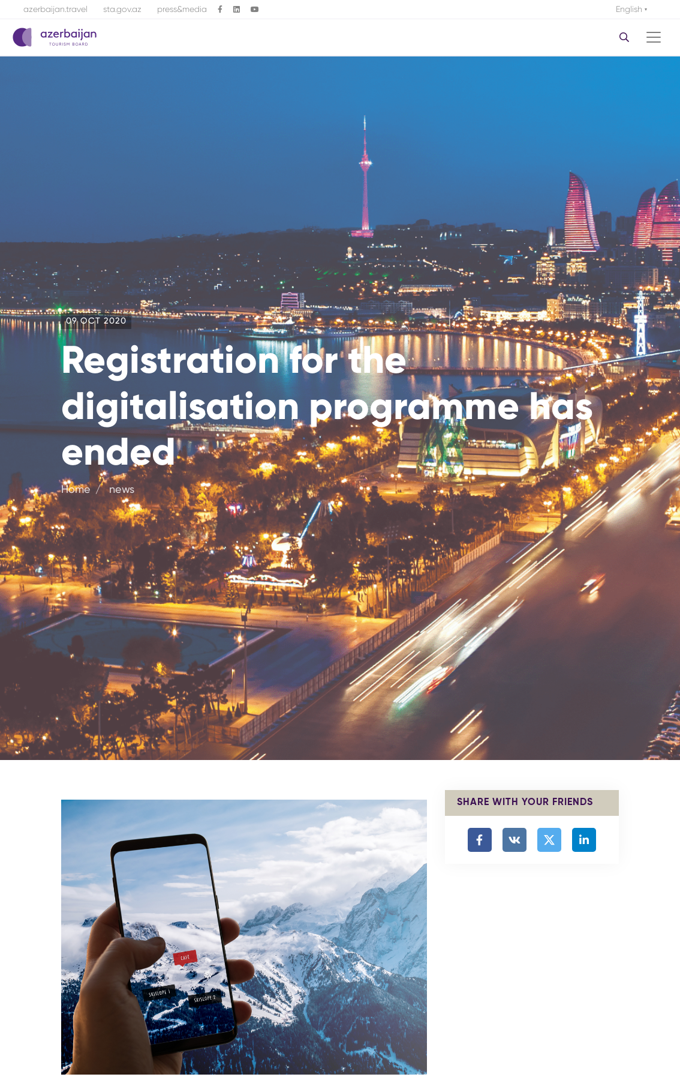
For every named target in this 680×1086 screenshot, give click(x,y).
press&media (182, 9)
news (120, 489)
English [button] (630, 9)
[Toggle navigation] (653, 37)
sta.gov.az (122, 9)
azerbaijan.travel (55, 9)
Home (76, 489)
